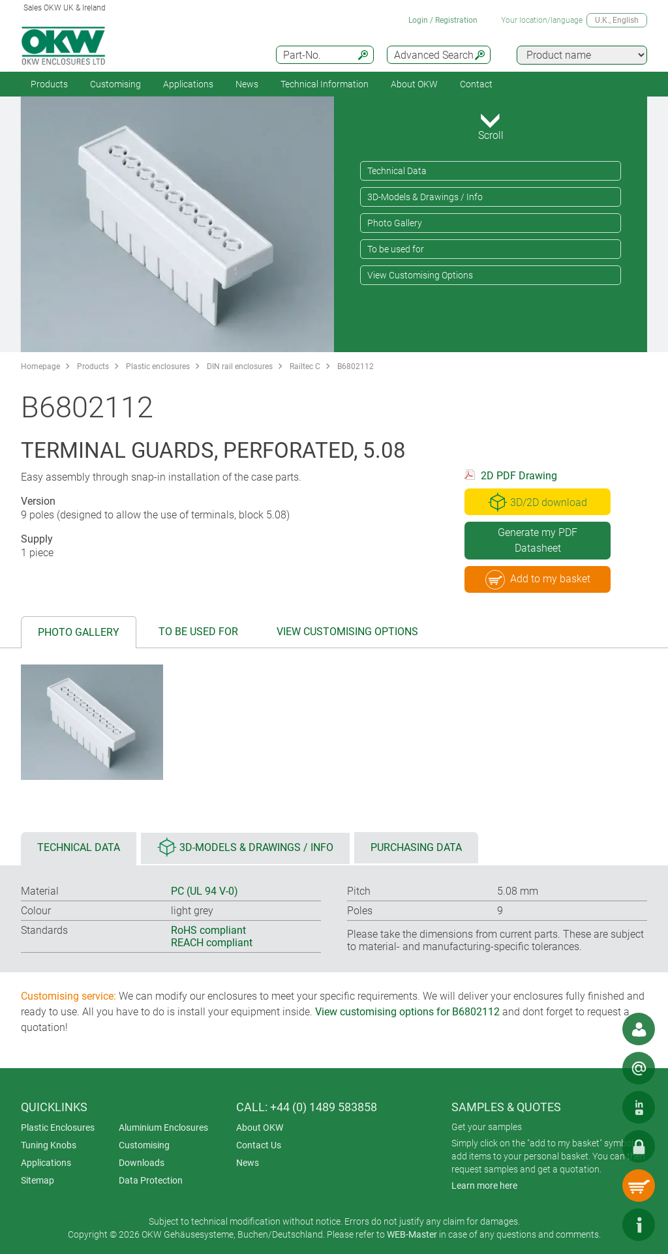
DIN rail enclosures (240, 366)
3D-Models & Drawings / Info (425, 197)
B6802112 (355, 366)
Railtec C (305, 366)
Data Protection (151, 1180)
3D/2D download (537, 502)
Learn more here (484, 1185)
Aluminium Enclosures (163, 1127)
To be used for (395, 249)
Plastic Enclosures (58, 1127)
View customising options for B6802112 (407, 1012)
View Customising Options (420, 275)
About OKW (259, 1127)
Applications (188, 84)
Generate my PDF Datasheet (537, 540)
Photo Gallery (394, 223)
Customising (115, 84)
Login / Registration (443, 20)
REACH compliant (211, 942)
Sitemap (37, 1180)
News (246, 84)
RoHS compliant (208, 930)
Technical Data (397, 171)
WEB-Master (412, 1234)
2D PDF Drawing (519, 476)
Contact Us (258, 1145)
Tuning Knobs (48, 1145)
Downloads (141, 1162)
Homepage (40, 366)
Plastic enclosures (158, 366)
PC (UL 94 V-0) (204, 891)
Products (49, 84)
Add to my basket (537, 580)
